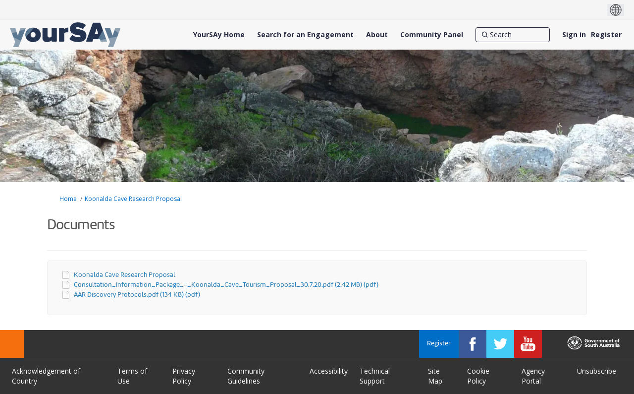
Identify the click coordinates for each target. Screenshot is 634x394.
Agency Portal (533, 376)
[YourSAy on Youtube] (528, 344)
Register (606, 34)
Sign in (574, 34)
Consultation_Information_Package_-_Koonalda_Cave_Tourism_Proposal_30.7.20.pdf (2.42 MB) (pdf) (226, 285)
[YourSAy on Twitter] (500, 344)
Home (68, 199)
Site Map (435, 376)
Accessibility (329, 371)
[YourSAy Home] (219, 35)
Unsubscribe (596, 371)
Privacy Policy (183, 376)
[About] (377, 35)
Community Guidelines (245, 376)
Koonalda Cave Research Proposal (133, 199)
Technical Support (375, 376)
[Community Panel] (432, 35)
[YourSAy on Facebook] (472, 344)
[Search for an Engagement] (305, 35)
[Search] (513, 34)
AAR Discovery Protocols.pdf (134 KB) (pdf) (137, 295)
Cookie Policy (478, 376)
